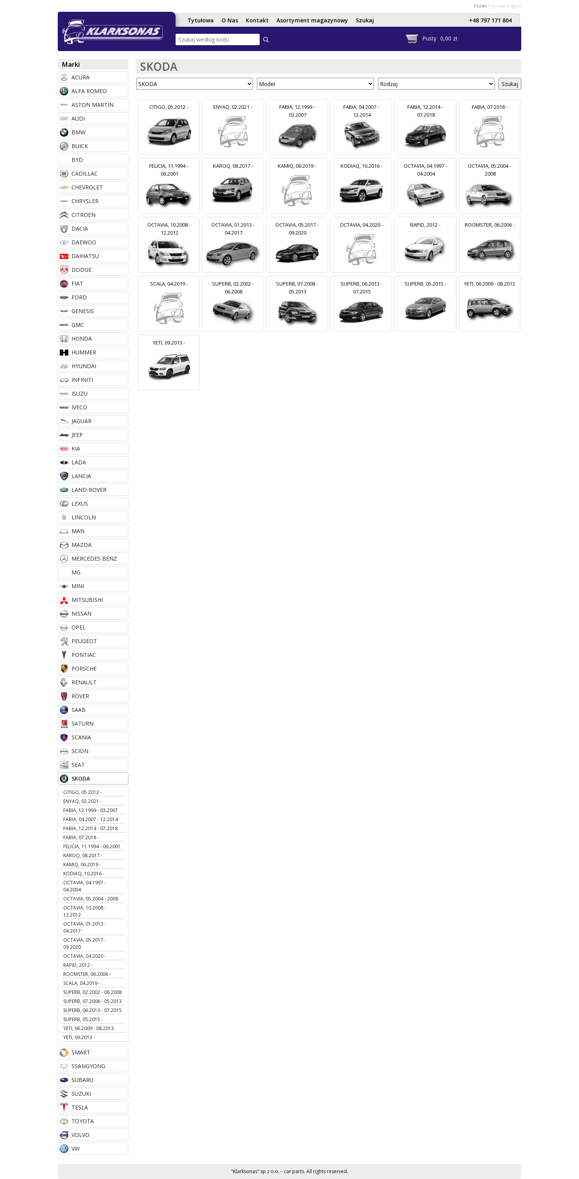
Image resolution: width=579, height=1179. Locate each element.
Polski (480, 6)
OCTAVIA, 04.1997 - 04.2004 (84, 886)
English (514, 6)
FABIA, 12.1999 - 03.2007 (90, 810)
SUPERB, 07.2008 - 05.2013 (92, 1001)
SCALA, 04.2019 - (81, 983)
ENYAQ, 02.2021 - (82, 801)
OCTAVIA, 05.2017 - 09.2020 (84, 943)
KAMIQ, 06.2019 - (82, 864)
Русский (497, 6)
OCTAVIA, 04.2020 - (84, 956)
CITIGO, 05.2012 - (82, 792)
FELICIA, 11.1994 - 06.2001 (92, 846)
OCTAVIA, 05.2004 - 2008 (90, 898)
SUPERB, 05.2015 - (83, 1019)
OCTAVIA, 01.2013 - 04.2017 (84, 927)
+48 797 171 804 (490, 20)
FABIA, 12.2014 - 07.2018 (90, 828)
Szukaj (365, 20)
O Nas (230, 20)
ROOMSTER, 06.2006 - (87, 974)
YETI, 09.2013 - (79, 1037)
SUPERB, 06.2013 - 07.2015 (92, 1010)
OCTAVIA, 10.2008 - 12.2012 (84, 911)
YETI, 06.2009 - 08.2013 (88, 1028)
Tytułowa (200, 20)
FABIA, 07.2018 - (81, 837)
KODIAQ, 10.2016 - (83, 873)
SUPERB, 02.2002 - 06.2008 (92, 992)
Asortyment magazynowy (312, 20)
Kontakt (257, 20)
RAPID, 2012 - (78, 965)
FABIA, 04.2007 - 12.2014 (90, 819)
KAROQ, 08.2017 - (83, 855)
